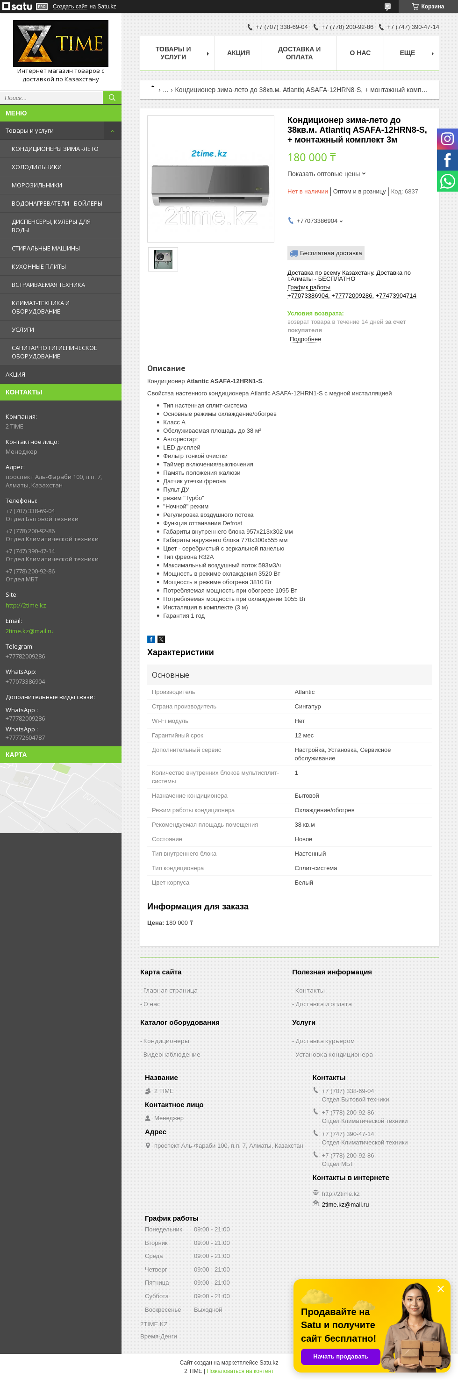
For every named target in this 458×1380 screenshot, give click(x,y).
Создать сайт (70, 6)
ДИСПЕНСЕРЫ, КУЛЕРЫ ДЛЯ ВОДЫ (51, 225)
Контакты (310, 990)
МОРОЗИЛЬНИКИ (37, 185)
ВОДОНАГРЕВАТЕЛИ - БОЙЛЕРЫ (57, 203)
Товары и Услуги (173, 53)
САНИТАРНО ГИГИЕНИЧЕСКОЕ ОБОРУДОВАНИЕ (54, 351)
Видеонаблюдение (171, 1054)
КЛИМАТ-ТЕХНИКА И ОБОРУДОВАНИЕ (41, 307)
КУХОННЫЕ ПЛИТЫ (39, 266)
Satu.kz (268, 1362)
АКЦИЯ (15, 374)
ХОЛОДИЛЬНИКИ (37, 167)
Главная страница (170, 990)
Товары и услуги (30, 130)
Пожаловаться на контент (240, 1371)
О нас (360, 53)
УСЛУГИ (23, 329)
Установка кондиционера (334, 1054)
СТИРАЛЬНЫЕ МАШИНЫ (46, 248)
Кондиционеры (166, 1041)
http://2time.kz (26, 605)
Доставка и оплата (299, 53)
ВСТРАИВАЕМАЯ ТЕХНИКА (48, 284)
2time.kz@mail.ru (30, 631)
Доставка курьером (325, 1041)
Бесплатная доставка (331, 253)
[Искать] (112, 98)
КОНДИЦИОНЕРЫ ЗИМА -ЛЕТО (55, 148)
